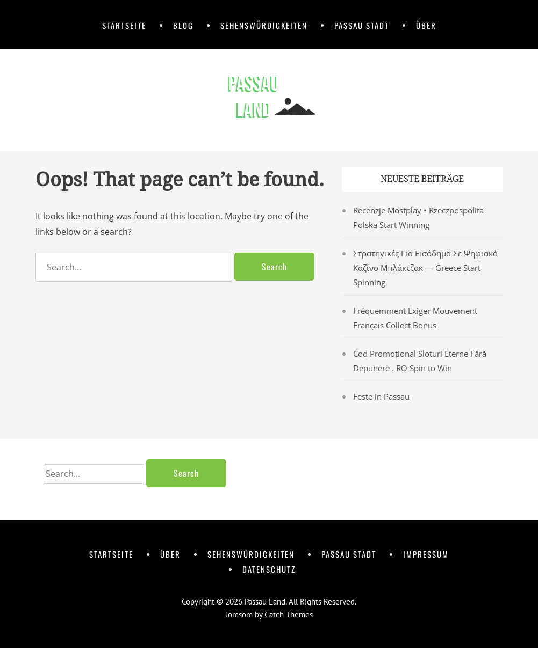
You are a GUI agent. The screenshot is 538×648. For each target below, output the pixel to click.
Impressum (426, 554)
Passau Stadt (361, 25)
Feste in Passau (381, 396)
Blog (183, 25)
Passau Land (265, 602)
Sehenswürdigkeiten (263, 25)
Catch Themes (288, 614)
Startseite (124, 25)
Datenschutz (269, 569)
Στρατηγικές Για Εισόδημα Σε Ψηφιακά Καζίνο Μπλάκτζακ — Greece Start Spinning (425, 268)
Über (426, 25)
